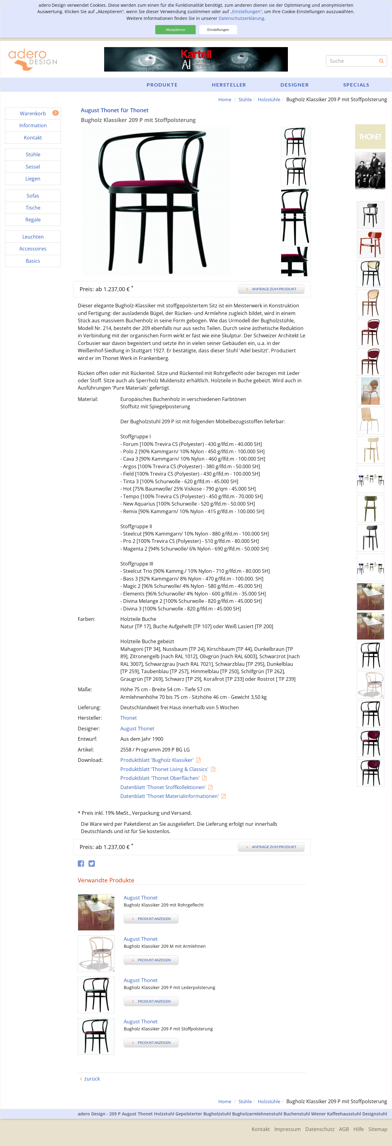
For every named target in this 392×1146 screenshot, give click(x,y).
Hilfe (357, 1128)
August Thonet (137, 728)
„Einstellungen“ (246, 11)
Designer (295, 84)
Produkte (162, 84)
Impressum (281, 1128)
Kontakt (253, 1128)
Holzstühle (267, 99)
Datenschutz (315, 1128)
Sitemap (377, 1128)
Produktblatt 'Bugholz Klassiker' (157, 760)
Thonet (128, 717)
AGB (341, 1128)
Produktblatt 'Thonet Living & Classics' (164, 769)
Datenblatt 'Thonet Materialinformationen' (169, 796)
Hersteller (229, 84)
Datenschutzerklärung (241, 18)
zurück (92, 1078)
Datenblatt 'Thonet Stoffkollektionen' (163, 787)
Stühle (242, 99)
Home (220, 99)
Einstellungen (218, 29)
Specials (356, 84)
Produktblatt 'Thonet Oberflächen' (160, 778)
